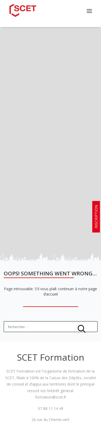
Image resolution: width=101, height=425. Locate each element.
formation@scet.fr (50, 394)
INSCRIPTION (96, 217)
